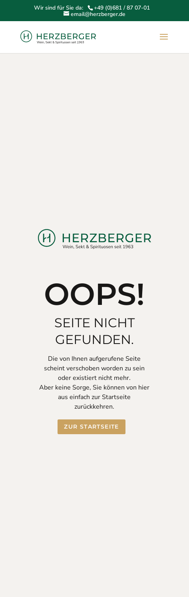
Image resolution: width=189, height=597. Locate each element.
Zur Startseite (91, 426)
